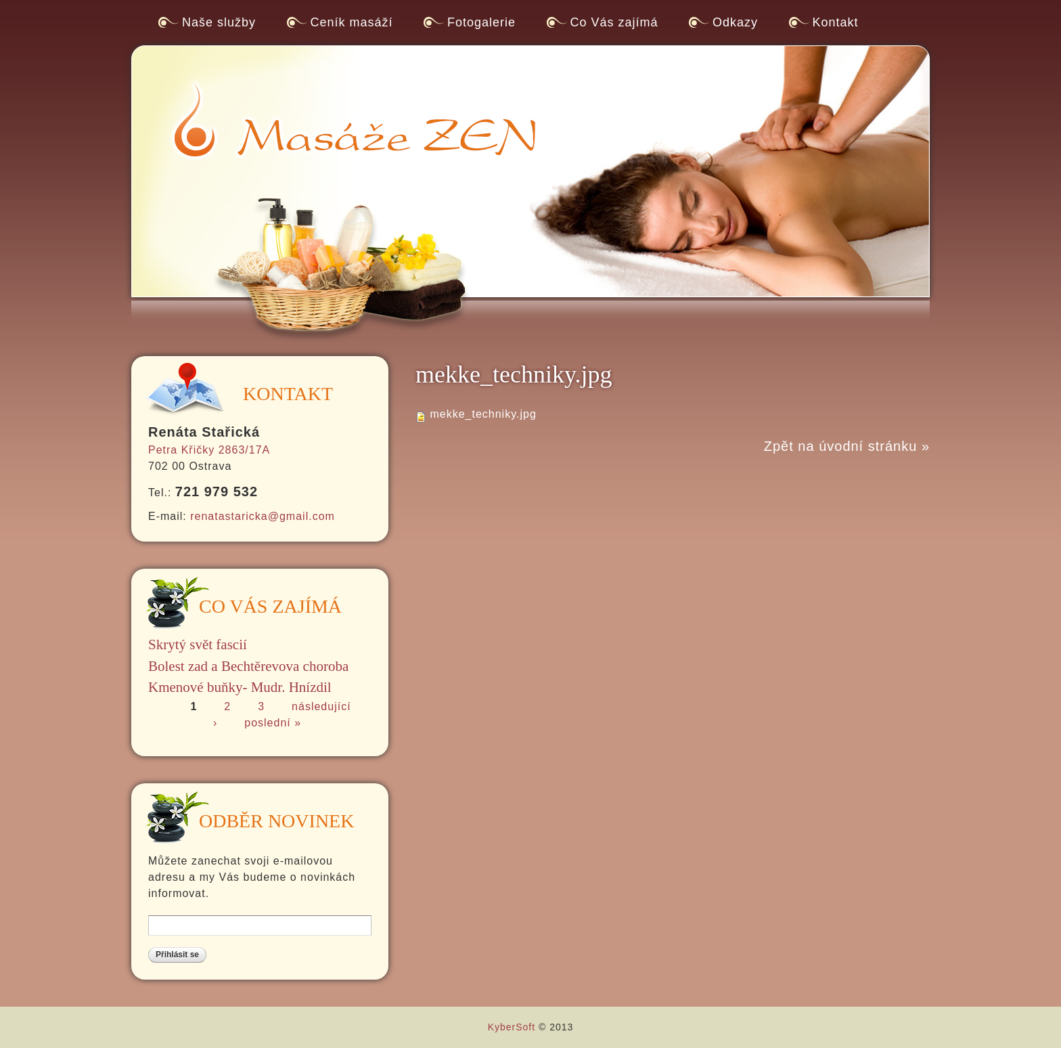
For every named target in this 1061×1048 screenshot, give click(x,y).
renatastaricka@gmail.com (262, 516)
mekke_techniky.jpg (483, 414)
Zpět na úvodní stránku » (847, 446)
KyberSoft (511, 1027)
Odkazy (735, 22)
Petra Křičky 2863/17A (209, 450)
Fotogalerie (481, 22)
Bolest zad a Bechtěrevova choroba (248, 666)
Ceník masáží (352, 22)
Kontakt (836, 22)
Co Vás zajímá (614, 22)
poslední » (272, 722)
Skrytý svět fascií (197, 644)
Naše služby (219, 22)
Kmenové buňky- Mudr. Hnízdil (240, 687)
